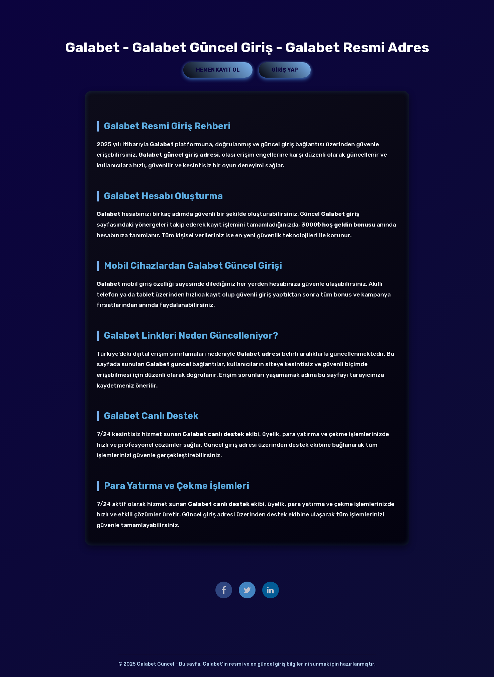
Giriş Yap (285, 70)
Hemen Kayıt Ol (218, 70)
